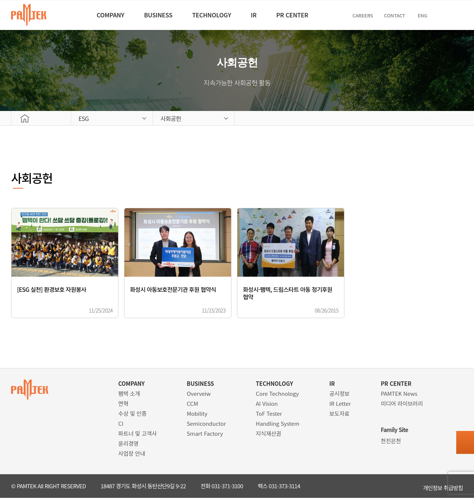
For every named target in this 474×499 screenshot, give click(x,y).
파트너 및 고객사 (137, 434)
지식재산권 (268, 434)
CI (120, 424)
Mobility (197, 414)
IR (259, 14)
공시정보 (339, 394)
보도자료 (339, 414)
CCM (192, 404)
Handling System (278, 424)
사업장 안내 (131, 454)
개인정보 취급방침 (443, 487)
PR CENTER (304, 14)
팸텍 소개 (129, 394)
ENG (441, 15)
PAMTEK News (399, 394)
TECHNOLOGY (210, 14)
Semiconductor (206, 424)
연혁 (123, 404)
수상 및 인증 (132, 414)
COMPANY (95, 14)
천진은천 (391, 442)
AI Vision (267, 404)
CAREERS (380, 15)
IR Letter (340, 404)
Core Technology (277, 394)
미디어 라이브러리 (402, 404)
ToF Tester (269, 414)
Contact (413, 15)
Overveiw (199, 394)
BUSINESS (150, 14)
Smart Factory (205, 434)
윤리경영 (128, 444)
